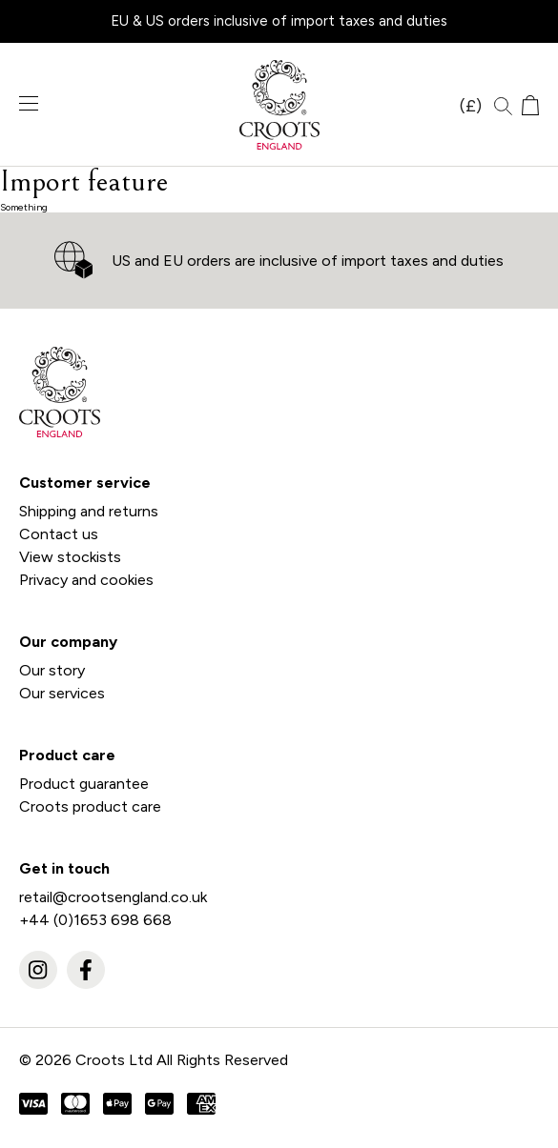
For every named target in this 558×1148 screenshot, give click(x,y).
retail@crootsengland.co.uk (113, 897)
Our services (62, 693)
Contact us (58, 534)
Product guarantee (84, 784)
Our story (52, 670)
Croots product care (90, 806)
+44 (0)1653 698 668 (95, 920)
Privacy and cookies (86, 580)
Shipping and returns (88, 511)
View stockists (70, 557)
